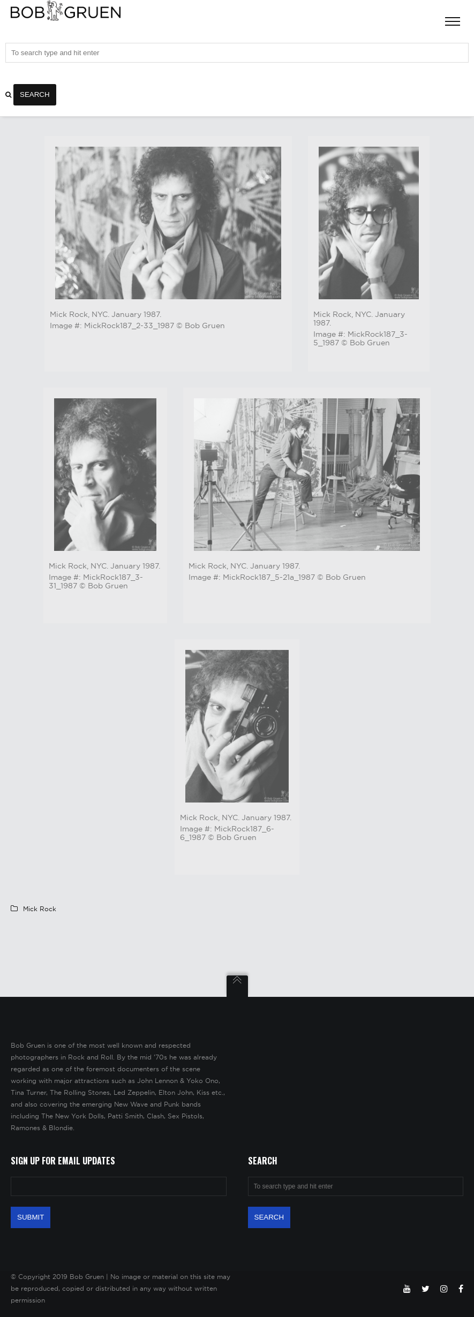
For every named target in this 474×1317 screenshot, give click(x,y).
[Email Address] (119, 1186)
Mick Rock (39, 908)
